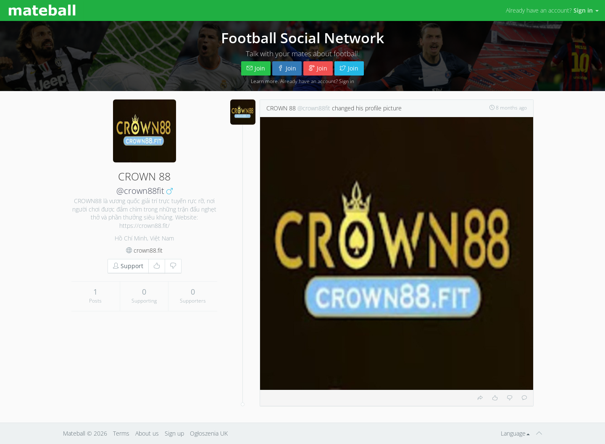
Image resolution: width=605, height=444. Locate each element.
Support (128, 266)
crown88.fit (148, 250)
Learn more (264, 81)
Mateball (74, 433)
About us (147, 433)
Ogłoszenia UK (209, 433)
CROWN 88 (281, 108)
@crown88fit (140, 190)
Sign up (174, 433)
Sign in (346, 81)
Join (256, 68)
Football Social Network (302, 37)
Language (515, 433)
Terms (121, 433)
